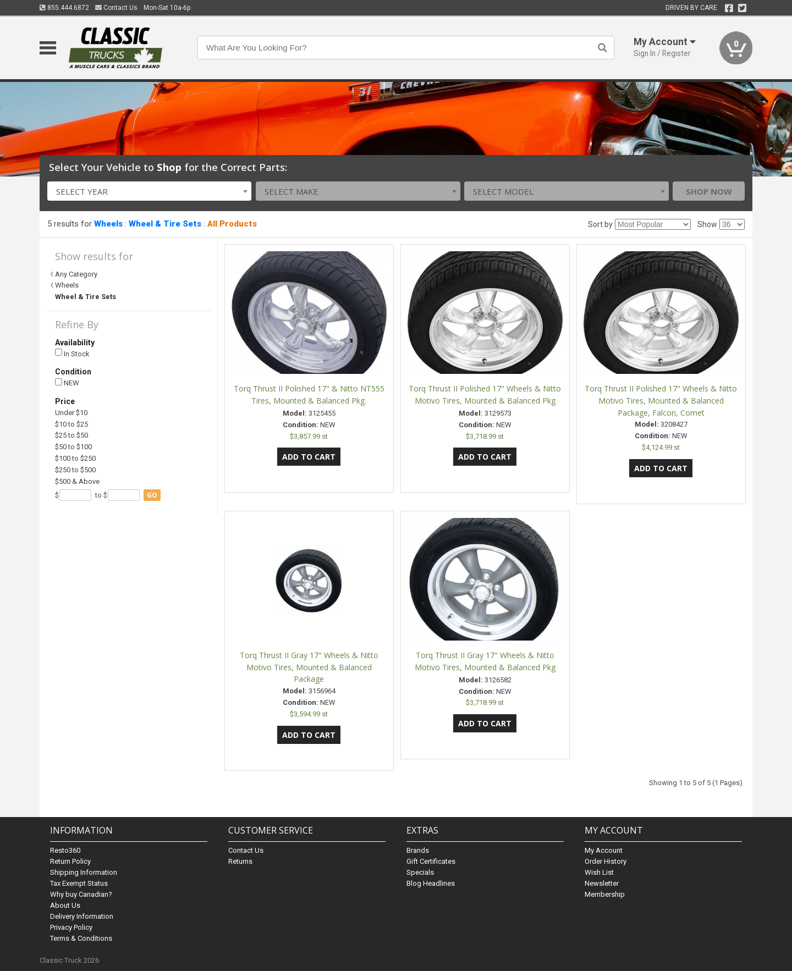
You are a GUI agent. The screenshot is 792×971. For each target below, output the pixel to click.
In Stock (72, 353)
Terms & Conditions (81, 938)
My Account (604, 850)
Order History (605, 861)
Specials (420, 872)
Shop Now (709, 191)
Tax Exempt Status (79, 883)
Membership (605, 894)
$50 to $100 (73, 447)
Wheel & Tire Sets (165, 224)
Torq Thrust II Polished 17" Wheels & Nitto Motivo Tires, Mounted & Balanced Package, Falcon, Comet (661, 400)
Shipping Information (83, 872)
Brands (417, 850)
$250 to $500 (75, 470)
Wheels (108, 224)
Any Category (76, 274)
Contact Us (116, 8)
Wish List (599, 872)
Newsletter (602, 883)
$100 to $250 (75, 458)
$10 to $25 (71, 424)
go (152, 495)
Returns (240, 861)
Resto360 (65, 850)
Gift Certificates (430, 861)
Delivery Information (81, 916)
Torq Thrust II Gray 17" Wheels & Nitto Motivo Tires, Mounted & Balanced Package (309, 667)
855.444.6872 (64, 8)
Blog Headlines (430, 883)
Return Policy (70, 861)
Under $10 (71, 413)
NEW (67, 383)
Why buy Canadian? (81, 894)
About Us (65, 905)
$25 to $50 (71, 435)
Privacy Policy (71, 927)
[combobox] (149, 191)
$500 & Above (77, 481)
